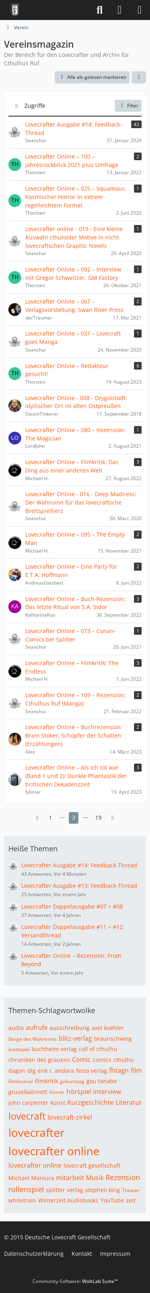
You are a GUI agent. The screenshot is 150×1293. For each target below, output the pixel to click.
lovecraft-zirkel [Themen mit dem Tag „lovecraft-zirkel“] (70, 1117)
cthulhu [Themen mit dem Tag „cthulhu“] (123, 1060)
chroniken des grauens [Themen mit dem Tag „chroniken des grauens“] (39, 1060)
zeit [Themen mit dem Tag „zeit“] (131, 1200)
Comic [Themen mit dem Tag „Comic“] (81, 1059)
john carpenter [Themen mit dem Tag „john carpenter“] (28, 1102)
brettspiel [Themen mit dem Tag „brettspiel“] (19, 1049)
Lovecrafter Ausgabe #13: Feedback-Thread (79, 885)
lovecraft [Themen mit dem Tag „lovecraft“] (27, 1116)
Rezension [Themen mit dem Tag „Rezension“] (123, 1177)
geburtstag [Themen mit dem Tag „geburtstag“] (72, 1081)
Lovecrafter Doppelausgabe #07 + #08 (72, 906)
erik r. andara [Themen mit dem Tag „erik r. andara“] (56, 1070)
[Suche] (100, 10)
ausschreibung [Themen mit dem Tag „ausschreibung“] (70, 1028)
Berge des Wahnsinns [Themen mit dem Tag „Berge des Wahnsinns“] (32, 1039)
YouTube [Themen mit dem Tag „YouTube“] (112, 1200)
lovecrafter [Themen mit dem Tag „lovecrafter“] (36, 1132)
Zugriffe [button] (34, 105)
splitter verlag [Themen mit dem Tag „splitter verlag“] (64, 1190)
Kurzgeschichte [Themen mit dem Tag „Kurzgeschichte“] (90, 1102)
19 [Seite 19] (98, 817)
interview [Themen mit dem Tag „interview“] (107, 1091)
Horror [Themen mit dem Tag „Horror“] (56, 1092)
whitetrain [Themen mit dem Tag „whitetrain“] (22, 1200)
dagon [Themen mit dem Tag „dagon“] (16, 1070)
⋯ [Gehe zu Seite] (62, 817)
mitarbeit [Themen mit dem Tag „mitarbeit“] (70, 1177)
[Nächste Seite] (113, 818)
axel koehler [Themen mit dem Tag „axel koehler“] (108, 1028)
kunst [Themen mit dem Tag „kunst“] (57, 1102)
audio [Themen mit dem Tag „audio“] (16, 1028)
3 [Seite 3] (73, 817)
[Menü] (140, 10)
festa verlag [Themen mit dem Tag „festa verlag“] (91, 1070)
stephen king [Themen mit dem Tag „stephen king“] (102, 1190)
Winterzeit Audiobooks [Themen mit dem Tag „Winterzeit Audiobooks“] (68, 1200)
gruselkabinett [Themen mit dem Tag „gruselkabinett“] (27, 1092)
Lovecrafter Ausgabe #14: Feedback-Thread (79, 865)
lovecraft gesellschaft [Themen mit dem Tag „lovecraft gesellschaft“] (92, 1165)
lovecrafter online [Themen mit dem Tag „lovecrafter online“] (54, 1150)
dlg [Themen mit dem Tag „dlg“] (31, 1070)
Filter (128, 105)
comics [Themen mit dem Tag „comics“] (102, 1060)
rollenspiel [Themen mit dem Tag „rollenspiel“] (26, 1189)
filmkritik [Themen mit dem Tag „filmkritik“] (46, 1081)
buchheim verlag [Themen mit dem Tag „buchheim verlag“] (54, 1049)
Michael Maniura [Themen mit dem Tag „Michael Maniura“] (31, 1178)
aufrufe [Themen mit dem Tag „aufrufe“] (37, 1027)
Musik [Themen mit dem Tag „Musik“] (95, 1177)
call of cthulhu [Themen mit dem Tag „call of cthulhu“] (98, 1049)
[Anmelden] (120, 10)
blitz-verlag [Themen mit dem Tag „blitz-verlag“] (75, 1038)
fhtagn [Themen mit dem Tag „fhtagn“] (119, 1070)
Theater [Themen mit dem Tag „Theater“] (131, 1190)
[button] (139, 77)
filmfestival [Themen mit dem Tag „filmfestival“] (20, 1081)
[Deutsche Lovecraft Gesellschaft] (15, 10)
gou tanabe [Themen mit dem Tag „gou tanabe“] (101, 1081)
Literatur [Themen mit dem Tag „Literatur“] (129, 1102)
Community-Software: (75, 1281)
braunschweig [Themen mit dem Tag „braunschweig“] (113, 1038)
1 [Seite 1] (50, 817)
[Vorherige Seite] (37, 818)
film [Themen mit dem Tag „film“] (136, 1070)
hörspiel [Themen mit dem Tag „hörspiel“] (78, 1091)
